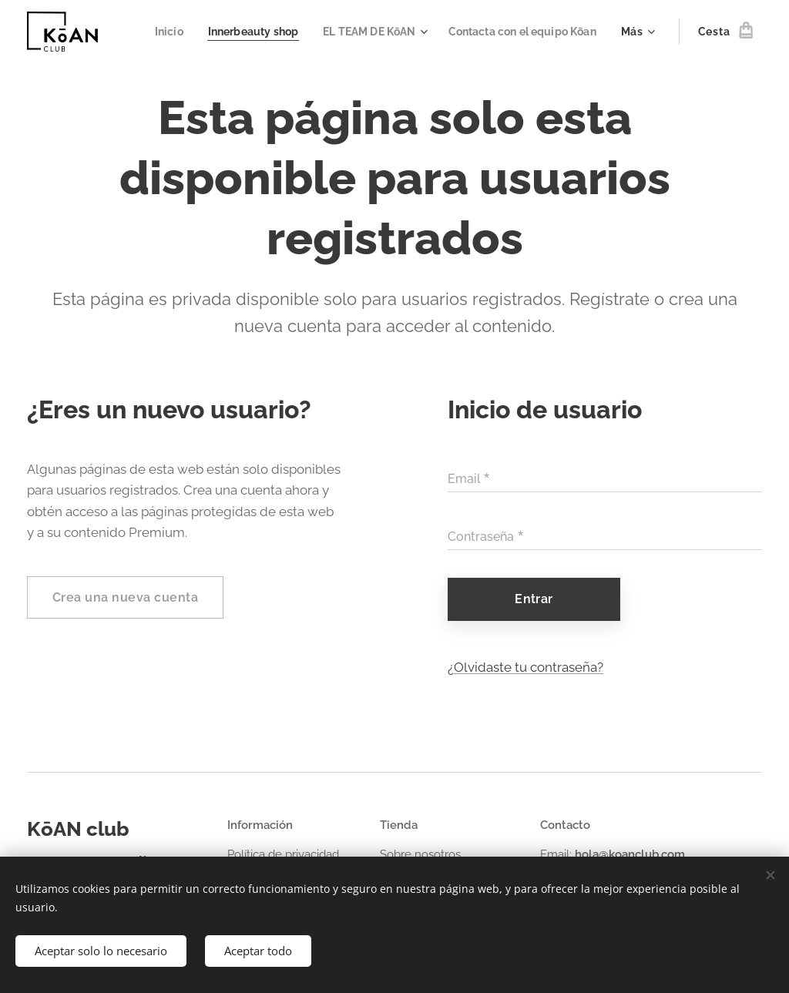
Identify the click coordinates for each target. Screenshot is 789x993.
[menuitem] (331, 31)
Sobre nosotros (420, 854)
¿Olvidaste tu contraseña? (525, 667)
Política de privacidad (283, 854)
